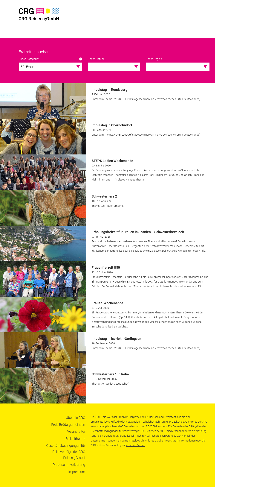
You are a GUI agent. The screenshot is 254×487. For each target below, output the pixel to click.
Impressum (76, 472)
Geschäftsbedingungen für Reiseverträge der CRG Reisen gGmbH (65, 452)
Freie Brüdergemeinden (68, 425)
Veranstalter (76, 431)
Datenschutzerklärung (69, 465)
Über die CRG (75, 418)
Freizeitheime (75, 439)
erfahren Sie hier (135, 445)
